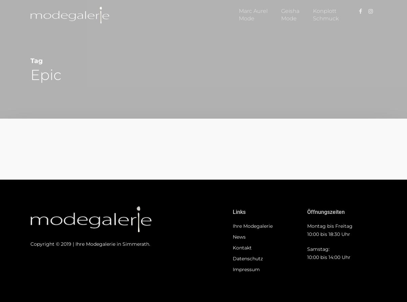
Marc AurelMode (253, 15)
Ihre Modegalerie (253, 226)
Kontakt (242, 248)
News (239, 237)
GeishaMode (290, 15)
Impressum (246, 269)
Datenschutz (248, 259)
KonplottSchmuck (326, 15)
